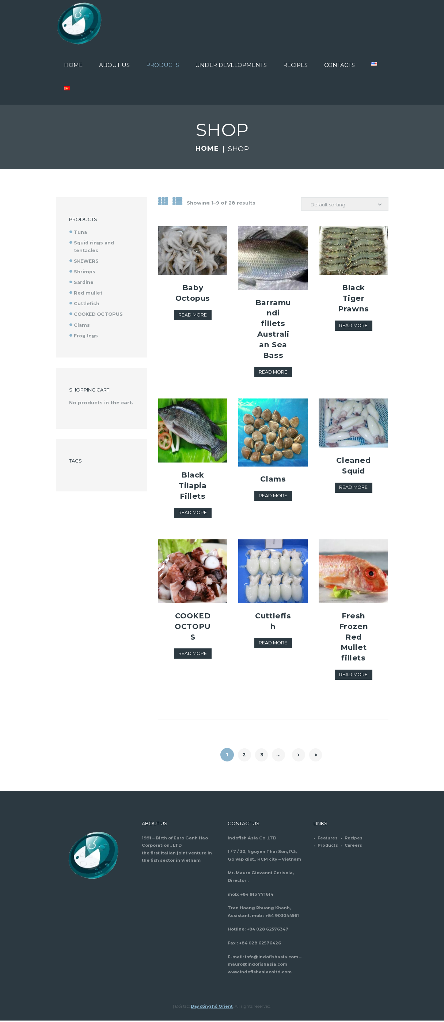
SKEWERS (87, 260)
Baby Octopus (193, 298)
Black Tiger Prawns (354, 298)
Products (328, 847)
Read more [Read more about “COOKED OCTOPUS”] (193, 666)
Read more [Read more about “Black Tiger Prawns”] (353, 326)
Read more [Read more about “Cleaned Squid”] (353, 488)
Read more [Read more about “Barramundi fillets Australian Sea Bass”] (273, 373)
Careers (354, 847)
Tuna (80, 232)
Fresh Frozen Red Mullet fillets (353, 637)
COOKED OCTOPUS (193, 632)
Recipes (354, 839)
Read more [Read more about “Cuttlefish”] (273, 644)
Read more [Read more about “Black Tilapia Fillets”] (193, 514)
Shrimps (85, 271)
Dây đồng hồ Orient (212, 1007)
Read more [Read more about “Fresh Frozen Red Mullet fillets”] (353, 676)
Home (207, 148)
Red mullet (88, 292)
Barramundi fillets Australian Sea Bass (273, 329)
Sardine (84, 282)
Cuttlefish (273, 621)
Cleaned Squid (353, 466)
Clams (273, 480)
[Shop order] (344, 204)
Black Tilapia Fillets (193, 486)
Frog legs (86, 334)
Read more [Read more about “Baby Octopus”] (193, 326)
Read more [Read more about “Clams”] (273, 496)
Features (328, 839)
